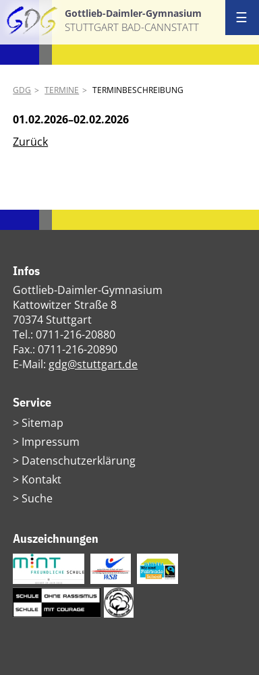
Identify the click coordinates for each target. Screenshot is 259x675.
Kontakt (41, 479)
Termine (62, 90)
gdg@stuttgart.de (93, 364)
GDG (22, 90)
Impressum (51, 441)
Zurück (30, 141)
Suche (37, 498)
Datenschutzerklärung (79, 460)
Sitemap (42, 422)
